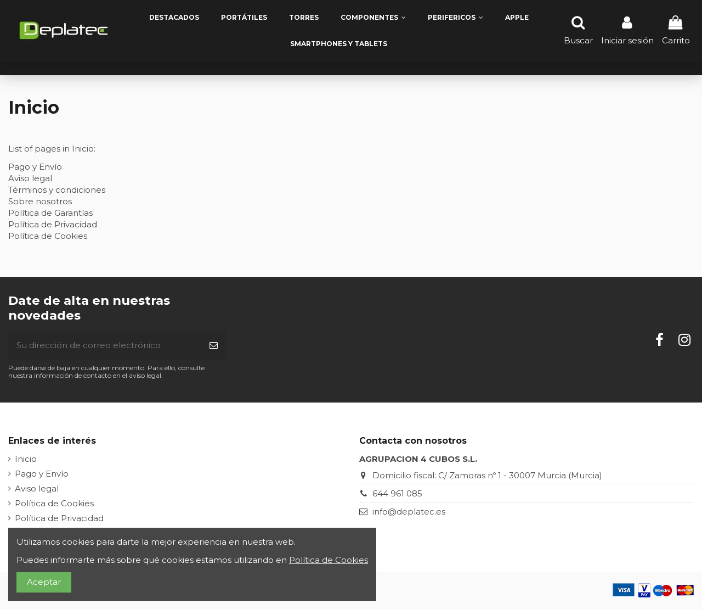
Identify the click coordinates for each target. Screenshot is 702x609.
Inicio (26, 459)
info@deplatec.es (408, 511)
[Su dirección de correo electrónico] (104, 345)
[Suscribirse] (213, 345)
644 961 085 (397, 493)
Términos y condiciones (56, 190)
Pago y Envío (35, 166)
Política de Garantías (50, 213)
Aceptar (44, 582)
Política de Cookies (47, 236)
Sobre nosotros (40, 201)
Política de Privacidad (52, 224)
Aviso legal (30, 178)
